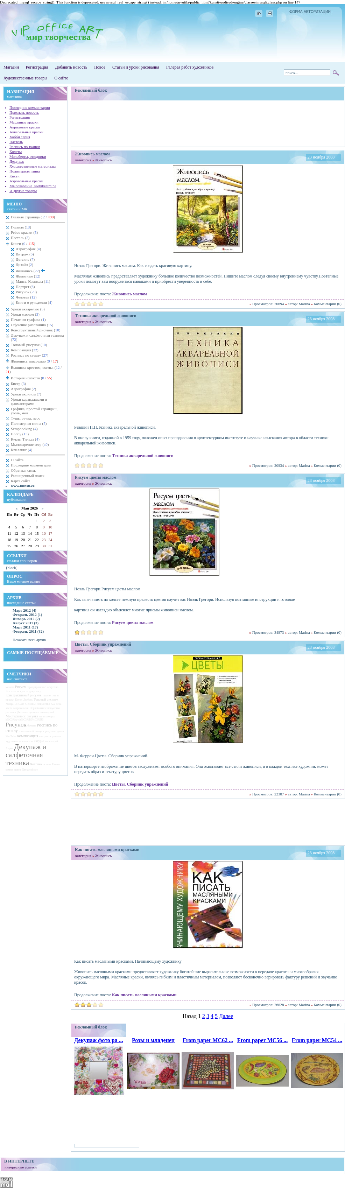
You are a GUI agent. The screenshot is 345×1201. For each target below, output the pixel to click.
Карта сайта (20, 481)
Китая (18, 699)
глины (55, 695)
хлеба (9, 708)
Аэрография (28, 249)
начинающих (47, 716)
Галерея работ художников (189, 67)
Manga (10, 703)
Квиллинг (21, 450)
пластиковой (26, 731)
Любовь (28, 699)
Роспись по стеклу (29, 355)
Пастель (16, 142)
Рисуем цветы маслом (133, 622)
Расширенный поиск (27, 475)
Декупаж (16, 161)
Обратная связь (23, 470)
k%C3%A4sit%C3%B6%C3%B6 (24, 719)
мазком (10, 687)
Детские (25, 259)
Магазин (11, 67)
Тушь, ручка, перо (25, 418)
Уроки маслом (25, 314)
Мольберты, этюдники (27, 156)
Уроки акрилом (26, 394)
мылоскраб (51, 741)
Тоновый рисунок (29, 345)
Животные (28, 276)
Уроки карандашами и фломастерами (29, 401)
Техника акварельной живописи (143, 455)
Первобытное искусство (44, 708)
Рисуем (20, 687)
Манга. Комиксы (33, 281)
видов (17, 769)
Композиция (24, 350)
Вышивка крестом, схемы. (34, 369)
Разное (56, 764)
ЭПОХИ (19, 703)
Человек (26, 297)
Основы (30, 703)
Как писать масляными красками (144, 994)
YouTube (11, 736)
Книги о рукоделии (34, 302)
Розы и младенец (153, 1040)
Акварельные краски (26, 132)
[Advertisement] (208, 123)
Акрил (9, 748)
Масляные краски (23, 122)
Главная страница (33, 217)
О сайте (61, 78)
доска (60, 731)
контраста (45, 736)
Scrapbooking (24, 429)
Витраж (25, 254)
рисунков (50, 731)
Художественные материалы (32, 166)
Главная (21, 227)
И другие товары (23, 191)
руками (56, 736)
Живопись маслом (129, 294)
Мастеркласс (16, 716)
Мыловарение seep (30, 444)
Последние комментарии (29, 107)
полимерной (47, 712)
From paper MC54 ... (317, 1040)
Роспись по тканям (24, 147)
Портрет (25, 287)
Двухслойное (30, 769)
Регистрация (37, 67)
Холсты (15, 151)
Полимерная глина (24, 171)
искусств (22, 691)
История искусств (31, 378)
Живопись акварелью (34, 361)
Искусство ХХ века (48, 703)
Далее (226, 1016)
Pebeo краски (24, 232)
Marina (304, 304)
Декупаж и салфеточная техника (37, 337)
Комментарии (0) (328, 304)
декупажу (35, 691)
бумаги (31, 725)
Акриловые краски (24, 127)
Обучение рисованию (32, 325)
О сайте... (18, 460)
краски (10, 699)
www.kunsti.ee (23, 486)
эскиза (47, 764)
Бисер (18, 383)
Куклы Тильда (25, 439)
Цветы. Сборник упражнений (140, 784)
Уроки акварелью (28, 309)
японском (27, 741)
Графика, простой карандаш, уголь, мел (34, 411)
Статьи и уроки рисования (135, 67)
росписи (11, 712)
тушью (46, 695)
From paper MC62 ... (208, 1040)
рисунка (32, 716)
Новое (99, 67)
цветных (34, 712)
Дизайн (24, 264)
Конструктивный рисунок (35, 330)
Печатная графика (28, 319)
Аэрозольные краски (26, 181)
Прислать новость (24, 112)
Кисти (14, 176)
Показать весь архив (29, 640)
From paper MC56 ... (262, 1040)
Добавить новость (71, 67)
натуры (39, 741)
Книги (22, 243)
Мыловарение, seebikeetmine (32, 186)
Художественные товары (25, 78)
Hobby (20, 434)
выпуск (39, 731)
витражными (21, 708)
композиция (27, 735)
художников (13, 741)
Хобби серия (19, 137)
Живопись (30, 270)
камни (9, 769)
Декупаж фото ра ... (98, 1040)
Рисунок (26, 292)
